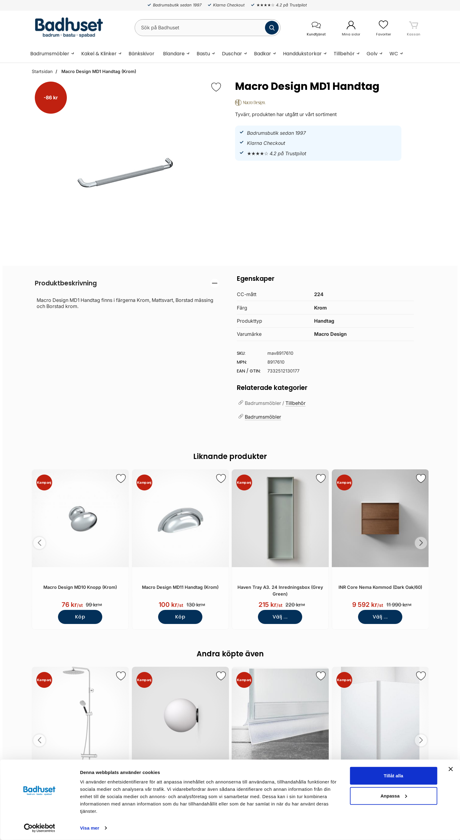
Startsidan (42, 71)
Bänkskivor (141, 53)
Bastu (203, 53)
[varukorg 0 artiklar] (413, 27)
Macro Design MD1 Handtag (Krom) (98, 71)
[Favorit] (216, 87)
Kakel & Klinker (99, 53)
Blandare (174, 53)
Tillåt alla (393, 775)
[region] (127, 283)
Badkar (262, 53)
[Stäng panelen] (450, 769)
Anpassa (393, 795)
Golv (372, 53)
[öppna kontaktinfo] (316, 27)
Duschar (232, 53)
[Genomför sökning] (272, 28)
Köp (80, 616)
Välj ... (280, 616)
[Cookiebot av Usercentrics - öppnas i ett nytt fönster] (39, 828)
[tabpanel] (127, 294)
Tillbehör (344, 53)
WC (393, 53)
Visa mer (89, 828)
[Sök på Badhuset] (208, 27)
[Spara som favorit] (120, 478)
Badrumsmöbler (49, 53)
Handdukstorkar (302, 53)
